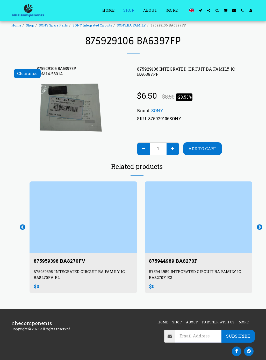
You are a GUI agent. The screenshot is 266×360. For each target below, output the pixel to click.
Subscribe (238, 336)
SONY (157, 110)
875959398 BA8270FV (60, 261)
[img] (83, 217)
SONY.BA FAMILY (131, 25)
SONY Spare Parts (53, 25)
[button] (200, 10)
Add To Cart (202, 148)
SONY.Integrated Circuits (92, 25)
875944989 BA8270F (174, 261)
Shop (30, 25)
